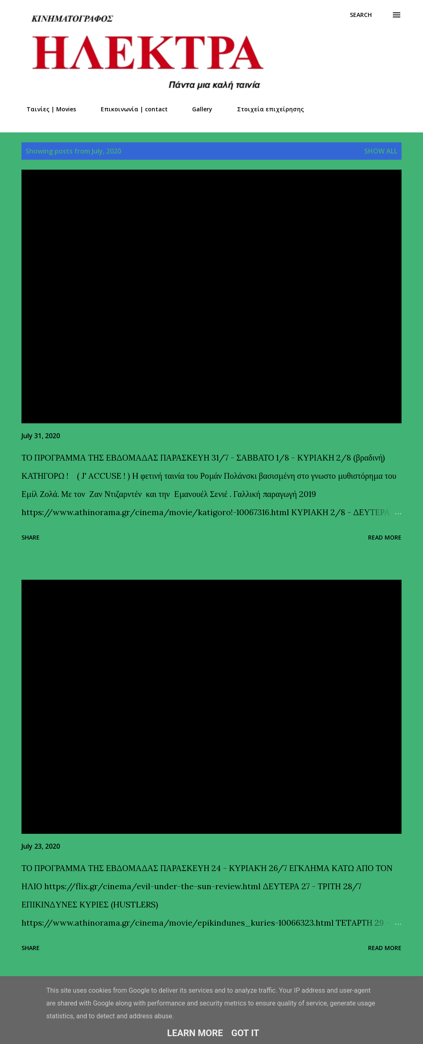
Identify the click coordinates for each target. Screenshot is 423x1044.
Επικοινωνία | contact (129, 109)
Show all (380, 151)
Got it (245, 1033)
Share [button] (30, 537)
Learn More (195, 1033)
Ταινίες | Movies (46, 109)
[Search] (361, 15)
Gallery (197, 109)
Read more (385, 537)
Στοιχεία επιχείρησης (265, 109)
